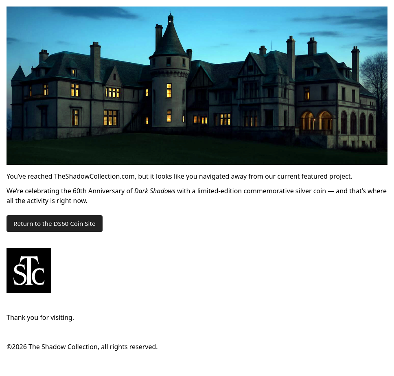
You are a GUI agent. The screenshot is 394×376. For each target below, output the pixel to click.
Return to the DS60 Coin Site (54, 223)
